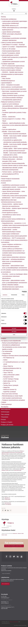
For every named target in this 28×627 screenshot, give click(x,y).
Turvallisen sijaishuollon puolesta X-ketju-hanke (14, 113)
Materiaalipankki (5, 409)
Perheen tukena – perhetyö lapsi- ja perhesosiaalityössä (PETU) (12, 173)
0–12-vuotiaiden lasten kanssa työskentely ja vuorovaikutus (14, 241)
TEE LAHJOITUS (5, 583)
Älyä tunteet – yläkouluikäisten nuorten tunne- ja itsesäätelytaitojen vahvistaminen (14, 281)
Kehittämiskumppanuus (8, 80)
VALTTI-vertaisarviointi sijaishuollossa (13, 66)
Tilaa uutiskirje (5, 414)
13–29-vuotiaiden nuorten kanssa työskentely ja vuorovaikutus (14, 271)
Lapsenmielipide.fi (6, 82)
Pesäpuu (14, 3)
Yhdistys (3, 402)
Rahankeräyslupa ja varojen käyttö (12, 396)
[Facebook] (3, 510)
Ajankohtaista (5, 435)
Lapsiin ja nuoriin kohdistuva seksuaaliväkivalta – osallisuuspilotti (12, 105)
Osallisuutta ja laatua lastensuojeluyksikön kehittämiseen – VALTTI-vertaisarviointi (14, 196)
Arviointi (3, 183)
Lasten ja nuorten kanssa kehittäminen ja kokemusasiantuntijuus (13, 220)
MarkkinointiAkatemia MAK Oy (12, 368)
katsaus (3, 534)
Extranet (3, 419)
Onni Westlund (8, 504)
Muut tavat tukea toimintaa (10, 393)
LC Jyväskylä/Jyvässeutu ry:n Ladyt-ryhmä (14, 363)
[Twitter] (5, 510)
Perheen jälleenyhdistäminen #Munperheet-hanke (15, 109)
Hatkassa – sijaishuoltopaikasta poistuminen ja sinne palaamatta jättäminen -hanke (13, 452)
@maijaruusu (7, 497)
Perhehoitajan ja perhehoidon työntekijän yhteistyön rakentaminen (14, 39)
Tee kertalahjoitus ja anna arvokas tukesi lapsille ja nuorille (14, 348)
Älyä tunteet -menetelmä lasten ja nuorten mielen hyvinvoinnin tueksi (14, 92)
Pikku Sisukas (6, 78)
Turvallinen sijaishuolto (7, 63)
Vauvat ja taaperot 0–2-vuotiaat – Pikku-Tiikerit (14, 120)
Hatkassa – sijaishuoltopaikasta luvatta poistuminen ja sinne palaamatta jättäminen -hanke (15, 125)
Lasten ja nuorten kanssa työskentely (12, 42)
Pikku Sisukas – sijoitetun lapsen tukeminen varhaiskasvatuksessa (15, 209)
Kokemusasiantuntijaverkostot (11, 51)
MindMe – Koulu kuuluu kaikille (11, 131)
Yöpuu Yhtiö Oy (8, 372)
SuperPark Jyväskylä (9, 391)
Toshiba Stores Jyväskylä (10, 385)
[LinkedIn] (8, 510)
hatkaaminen (15, 533)
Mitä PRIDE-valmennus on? (10, 25)
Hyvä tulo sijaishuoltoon (9, 129)
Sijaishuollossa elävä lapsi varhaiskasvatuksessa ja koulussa (11, 201)
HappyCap (6, 387)
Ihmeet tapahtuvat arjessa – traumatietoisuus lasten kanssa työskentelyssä (11, 215)
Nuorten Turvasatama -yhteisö (11, 53)
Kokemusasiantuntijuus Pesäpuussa (11, 68)
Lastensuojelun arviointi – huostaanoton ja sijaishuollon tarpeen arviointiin (14, 188)
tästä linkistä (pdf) (17, 470)
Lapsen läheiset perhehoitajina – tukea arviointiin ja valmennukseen (13, 192)
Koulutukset (4, 176)
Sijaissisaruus (6, 36)
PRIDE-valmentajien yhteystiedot (12, 34)
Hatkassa (19, 533)
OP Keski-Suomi (8, 370)
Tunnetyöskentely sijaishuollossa (11, 99)
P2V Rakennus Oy (8, 357)
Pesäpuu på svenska (7, 424)
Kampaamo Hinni (8, 377)
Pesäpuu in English (6, 422)
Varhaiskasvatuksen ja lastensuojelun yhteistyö (12, 75)
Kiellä (14, 334)
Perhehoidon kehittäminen (8, 19)
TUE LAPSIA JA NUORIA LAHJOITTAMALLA (14, 545)
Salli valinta (14, 331)
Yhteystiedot (4, 417)
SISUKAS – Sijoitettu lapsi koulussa (12, 72)
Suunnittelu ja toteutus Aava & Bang (20, 625)
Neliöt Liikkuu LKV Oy (9, 381)
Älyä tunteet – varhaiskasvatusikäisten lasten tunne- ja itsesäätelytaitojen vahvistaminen (13, 261)
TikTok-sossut (7, 499)
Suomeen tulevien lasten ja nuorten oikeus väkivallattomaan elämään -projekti (14, 166)
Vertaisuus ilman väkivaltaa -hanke (12, 157)
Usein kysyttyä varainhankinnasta (12, 398)
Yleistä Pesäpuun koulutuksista (10, 178)
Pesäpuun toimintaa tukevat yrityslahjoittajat (15, 355)
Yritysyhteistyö (6, 353)
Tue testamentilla (7, 351)
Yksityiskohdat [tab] (14, 294)
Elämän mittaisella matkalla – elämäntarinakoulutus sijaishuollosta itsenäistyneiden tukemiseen (12, 287)
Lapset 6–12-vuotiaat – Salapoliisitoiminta (14, 46)
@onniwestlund (8, 503)
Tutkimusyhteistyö (6, 404)
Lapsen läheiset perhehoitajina (11, 32)
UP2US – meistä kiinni (8, 116)
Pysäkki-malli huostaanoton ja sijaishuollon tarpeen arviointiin (14, 58)
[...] (10, 510)
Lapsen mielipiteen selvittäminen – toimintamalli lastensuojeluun (12, 245)
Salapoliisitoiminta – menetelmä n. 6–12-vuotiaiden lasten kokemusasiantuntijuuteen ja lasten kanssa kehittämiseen (15, 225)
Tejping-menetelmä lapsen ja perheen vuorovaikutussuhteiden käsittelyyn (13, 96)
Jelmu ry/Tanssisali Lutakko (11, 374)
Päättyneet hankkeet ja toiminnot (10, 102)
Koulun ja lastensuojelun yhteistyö (11, 70)
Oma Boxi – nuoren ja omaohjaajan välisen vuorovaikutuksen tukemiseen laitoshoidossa (14, 276)
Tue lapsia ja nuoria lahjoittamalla (11, 340)
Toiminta (3, 17)
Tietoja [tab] (23, 294)
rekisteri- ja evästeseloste (13, 621)
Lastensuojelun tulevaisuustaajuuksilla (13, 163)
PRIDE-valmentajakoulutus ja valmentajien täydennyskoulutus (14, 28)
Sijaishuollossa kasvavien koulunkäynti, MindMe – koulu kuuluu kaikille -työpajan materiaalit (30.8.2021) (15, 136)
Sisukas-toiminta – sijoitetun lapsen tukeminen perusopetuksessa (12, 205)
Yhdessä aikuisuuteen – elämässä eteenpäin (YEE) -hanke (12, 160)
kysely (6, 534)
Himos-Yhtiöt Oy (8, 366)
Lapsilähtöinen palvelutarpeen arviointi (13, 61)
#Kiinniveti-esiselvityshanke (10, 169)
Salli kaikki (14, 328)
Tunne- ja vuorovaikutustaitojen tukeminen (13, 89)
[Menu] (14, 10)
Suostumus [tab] (5, 294)
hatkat (22, 533)
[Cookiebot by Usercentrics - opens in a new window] (22, 291)
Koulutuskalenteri (6, 181)
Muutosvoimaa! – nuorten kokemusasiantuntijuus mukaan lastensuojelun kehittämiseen (11, 232)
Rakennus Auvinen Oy (9, 389)
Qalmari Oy (6, 383)
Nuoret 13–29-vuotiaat (8, 49)
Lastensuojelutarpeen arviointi (10, 55)
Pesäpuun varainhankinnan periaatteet (13, 400)
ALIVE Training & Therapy (11, 379)
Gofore (5, 360)
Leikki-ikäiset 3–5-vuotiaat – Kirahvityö (13, 44)
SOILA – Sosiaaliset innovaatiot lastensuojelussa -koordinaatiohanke (11, 86)
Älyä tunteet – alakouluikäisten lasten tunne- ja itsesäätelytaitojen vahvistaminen (14, 266)
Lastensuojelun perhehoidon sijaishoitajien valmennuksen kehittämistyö (14, 22)
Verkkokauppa (5, 412)
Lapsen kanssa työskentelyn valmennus (14, 257)
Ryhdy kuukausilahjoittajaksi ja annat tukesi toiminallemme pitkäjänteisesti (15, 344)
